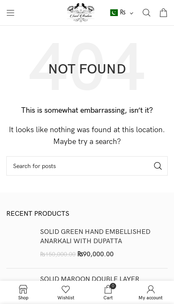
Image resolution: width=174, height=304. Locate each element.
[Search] (146, 12)
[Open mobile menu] (10, 12)
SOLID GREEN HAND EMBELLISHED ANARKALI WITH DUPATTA (95, 236)
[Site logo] (81, 12)
